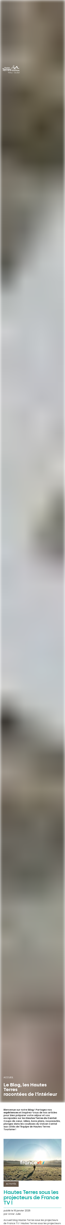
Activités (11, 1183)
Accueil (8, 1077)
